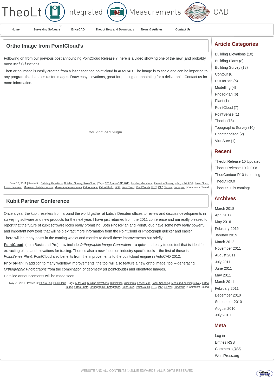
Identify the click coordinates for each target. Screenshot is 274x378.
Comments (228, 349)
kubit (177, 183)
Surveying (179, 187)
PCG (117, 187)
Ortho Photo (106, 187)
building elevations (141, 183)
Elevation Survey (163, 183)
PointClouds (143, 187)
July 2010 (223, 315)
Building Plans (226, 61)
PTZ (160, 187)
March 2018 (224, 208)
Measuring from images (68, 187)
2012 (108, 183)
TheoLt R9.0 (225, 181)
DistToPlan (116, 283)
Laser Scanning (13, 187)
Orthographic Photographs (105, 287)
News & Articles (152, 29)
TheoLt (137, 1)
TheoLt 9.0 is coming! (232, 188)
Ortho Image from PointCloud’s (44, 46)
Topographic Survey (231, 127)
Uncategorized (226, 134)
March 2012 (224, 242)
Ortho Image (90, 187)
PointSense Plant (18, 256)
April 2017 (223, 215)
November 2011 (228, 248)
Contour (221, 74)
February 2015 (227, 228)
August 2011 (225, 255)
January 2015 (226, 235)
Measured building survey (38, 187)
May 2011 (223, 275)
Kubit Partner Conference (37, 201)
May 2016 (223, 222)
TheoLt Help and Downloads (115, 29)
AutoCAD (80, 283)
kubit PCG (187, 183)
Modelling (223, 87)
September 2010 (228, 302)
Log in (220, 335)
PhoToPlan (13, 263)
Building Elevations (52, 183)
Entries (225, 342)
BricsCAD (77, 29)
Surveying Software (47, 29)
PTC (153, 187)
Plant (219, 101)
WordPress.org (227, 356)
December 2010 (228, 295)
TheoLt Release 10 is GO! (236, 168)
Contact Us (183, 29)
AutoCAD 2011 (121, 183)
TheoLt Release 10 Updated (237, 161)
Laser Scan (201, 183)
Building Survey (73, 183)
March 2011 (224, 282)
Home (16, 29)
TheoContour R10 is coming (237, 175)
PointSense (224, 114)
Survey (168, 187)
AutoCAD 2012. (168, 256)
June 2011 (223, 268)
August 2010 (225, 308)
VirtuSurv (222, 141)
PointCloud (89, 183)
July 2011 (223, 262)
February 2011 (227, 288)
